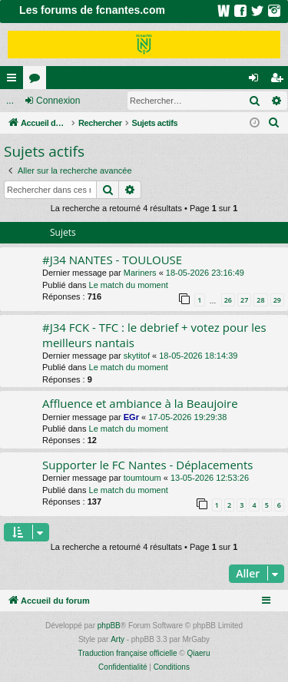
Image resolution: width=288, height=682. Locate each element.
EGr (131, 417)
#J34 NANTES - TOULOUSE (112, 259)
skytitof (137, 355)
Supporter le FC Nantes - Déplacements (147, 464)
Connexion (58, 100)
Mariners (140, 272)
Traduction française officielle (127, 653)
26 (228, 300)
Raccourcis (14, 80)
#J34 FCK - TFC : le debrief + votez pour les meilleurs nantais (154, 334)
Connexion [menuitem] (257, 80)
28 (260, 300)
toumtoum (142, 477)
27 (244, 300)
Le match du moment (128, 285)
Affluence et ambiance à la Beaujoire (140, 403)
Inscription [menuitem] (280, 80)
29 (277, 300)
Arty (117, 639)
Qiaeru (198, 653)
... (10, 100)
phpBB (109, 625)
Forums (37, 80)
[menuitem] (274, 122)
